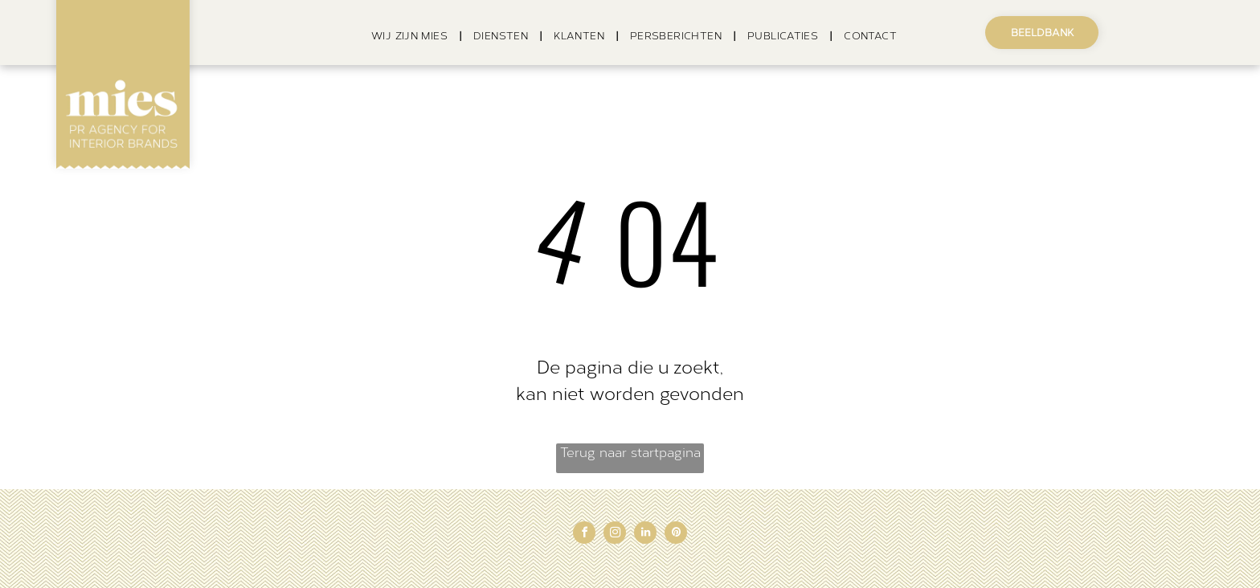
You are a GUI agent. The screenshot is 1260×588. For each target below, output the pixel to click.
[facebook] (584, 534)
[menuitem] (410, 35)
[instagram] (614, 534)
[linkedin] (645, 534)
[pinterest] (676, 534)
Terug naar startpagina (630, 452)
